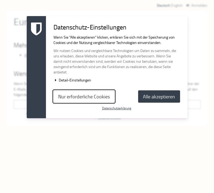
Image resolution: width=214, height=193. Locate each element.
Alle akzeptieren (159, 96)
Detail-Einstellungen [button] (72, 80)
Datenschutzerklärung (116, 108)
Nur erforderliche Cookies (84, 96)
